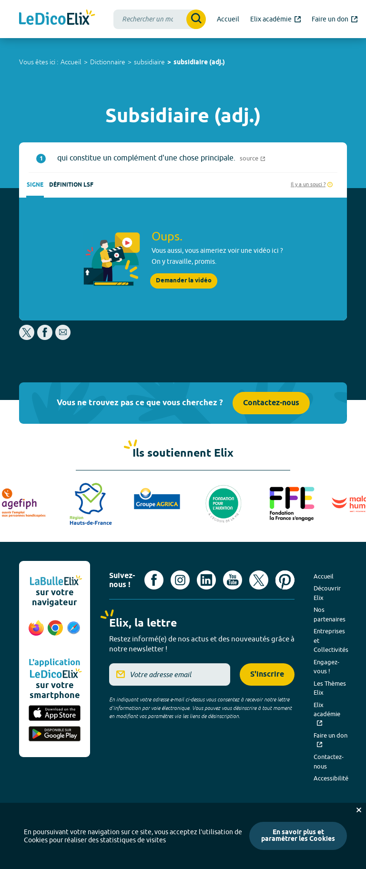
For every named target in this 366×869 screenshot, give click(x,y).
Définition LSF (71, 185)
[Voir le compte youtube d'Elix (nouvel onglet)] (232, 579)
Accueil (71, 62)
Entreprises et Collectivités (331, 640)
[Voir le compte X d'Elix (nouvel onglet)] (258, 579)
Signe (35, 185)
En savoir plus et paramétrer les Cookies (298, 836)
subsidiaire (149, 62)
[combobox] (159, 19)
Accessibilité (331, 778)
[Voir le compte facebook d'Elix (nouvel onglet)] (153, 579)
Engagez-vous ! (326, 666)
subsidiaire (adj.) (199, 62)
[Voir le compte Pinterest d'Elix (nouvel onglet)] (285, 579)
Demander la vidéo (184, 281)
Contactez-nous (271, 403)
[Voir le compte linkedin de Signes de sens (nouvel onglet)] (206, 579)
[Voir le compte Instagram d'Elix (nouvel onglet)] (180, 579)
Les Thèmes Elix (330, 688)
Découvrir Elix (327, 592)
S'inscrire (267, 674)
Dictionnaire (107, 62)
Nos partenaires (330, 614)
